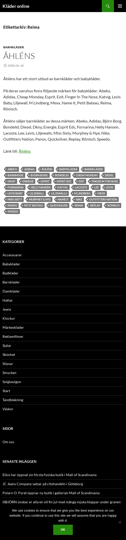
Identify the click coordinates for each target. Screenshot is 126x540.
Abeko (12, 169)
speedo (13, 211)
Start (6, 391)
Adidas (29, 169)
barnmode (15, 175)
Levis (109, 187)
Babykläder (11, 264)
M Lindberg (82, 193)
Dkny (11, 181)
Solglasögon (12, 382)
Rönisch (113, 205)
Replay (95, 205)
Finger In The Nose (104, 181)
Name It (63, 199)
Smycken (9, 372)
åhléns (47, 169)
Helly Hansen (40, 187)
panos (12, 205)
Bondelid (62, 175)
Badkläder (10, 273)
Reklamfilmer (13, 336)
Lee (96, 187)
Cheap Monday (87, 175)
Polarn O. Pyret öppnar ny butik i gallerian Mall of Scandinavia (51, 493)
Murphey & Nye (40, 199)
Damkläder (11, 291)
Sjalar (7, 345)
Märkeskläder (13, 327)
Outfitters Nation (103, 199)
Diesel (109, 175)
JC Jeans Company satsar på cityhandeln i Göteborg (43, 484)
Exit (81, 181)
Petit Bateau (33, 205)
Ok (63, 529)
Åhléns (19, 56)
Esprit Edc (64, 181)
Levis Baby (15, 193)
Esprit (45, 181)
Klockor (9, 318)
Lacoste (81, 187)
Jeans (7, 309)
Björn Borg (39, 175)
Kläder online (16, 6)
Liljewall (37, 193)
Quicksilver (59, 205)
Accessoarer (12, 255)
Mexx (101, 193)
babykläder (68, 169)
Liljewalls (59, 193)
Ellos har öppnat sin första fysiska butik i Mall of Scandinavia (50, 475)
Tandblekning (13, 400)
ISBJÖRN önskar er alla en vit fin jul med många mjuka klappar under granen (62, 502)
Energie (28, 181)
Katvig (62, 187)
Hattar (8, 300)
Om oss (8, 442)
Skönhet (9, 354)
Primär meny (120, 6)
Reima (79, 205)
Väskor (8, 409)
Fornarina (16, 187)
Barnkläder (13, 47)
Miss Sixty (15, 199)
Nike (79, 199)
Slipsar (8, 363)
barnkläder (93, 169)
